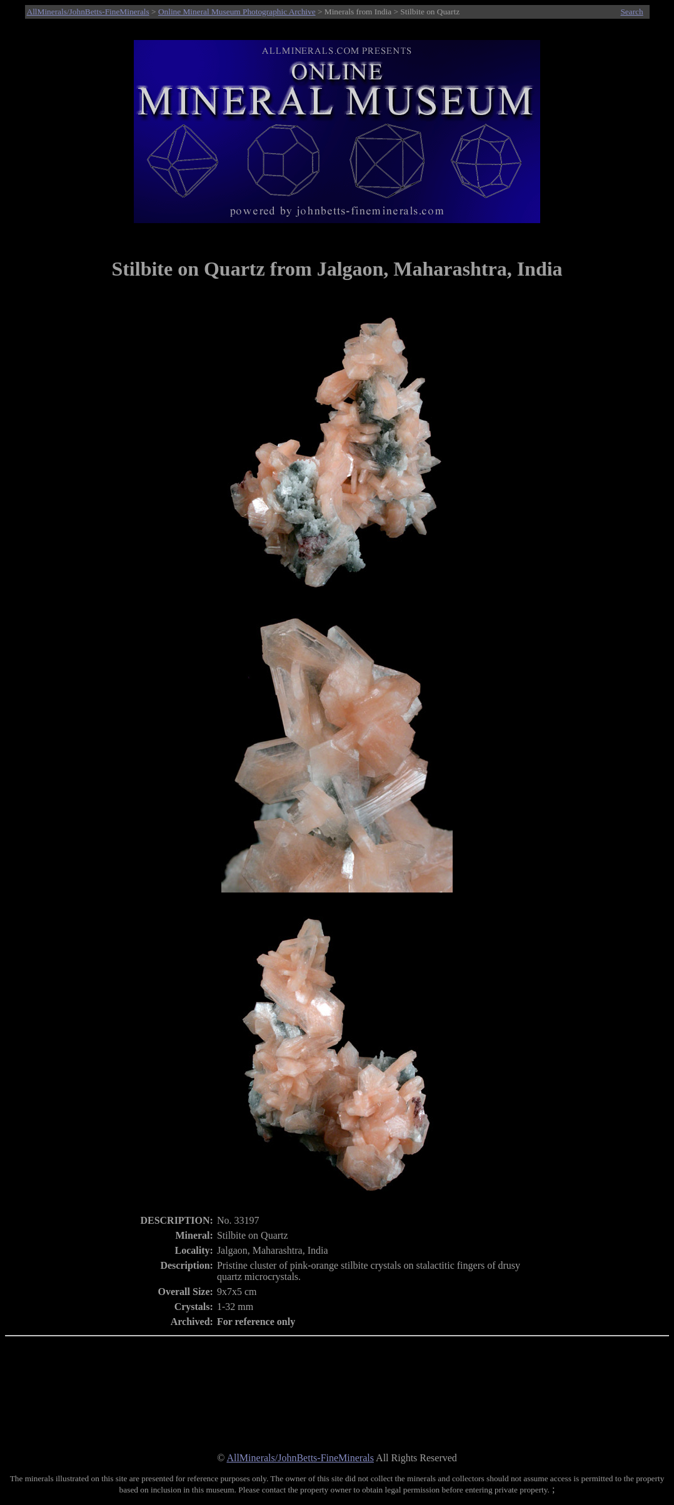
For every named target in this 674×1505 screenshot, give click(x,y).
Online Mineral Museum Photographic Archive (237, 11)
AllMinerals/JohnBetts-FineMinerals (88, 11)
